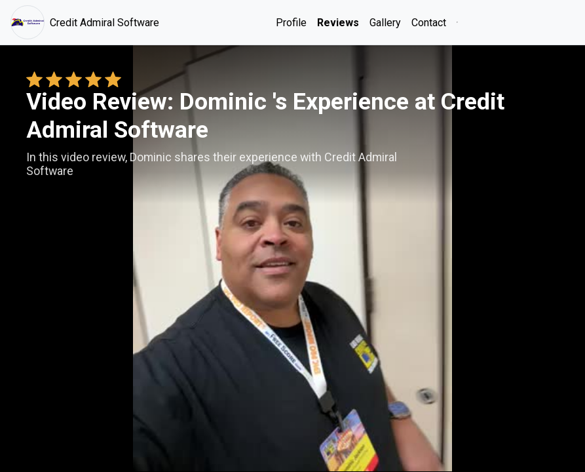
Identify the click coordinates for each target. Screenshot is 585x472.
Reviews (338, 22)
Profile (291, 22)
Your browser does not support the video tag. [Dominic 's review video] (292, 258)
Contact (428, 22)
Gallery (385, 22)
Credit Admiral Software (84, 22)
